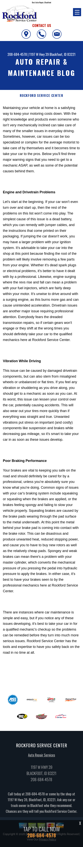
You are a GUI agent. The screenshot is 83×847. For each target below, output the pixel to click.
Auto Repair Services (41, 758)
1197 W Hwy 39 (39, 54)
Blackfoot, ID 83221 (63, 54)
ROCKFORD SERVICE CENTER (41, 95)
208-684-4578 (17, 54)
